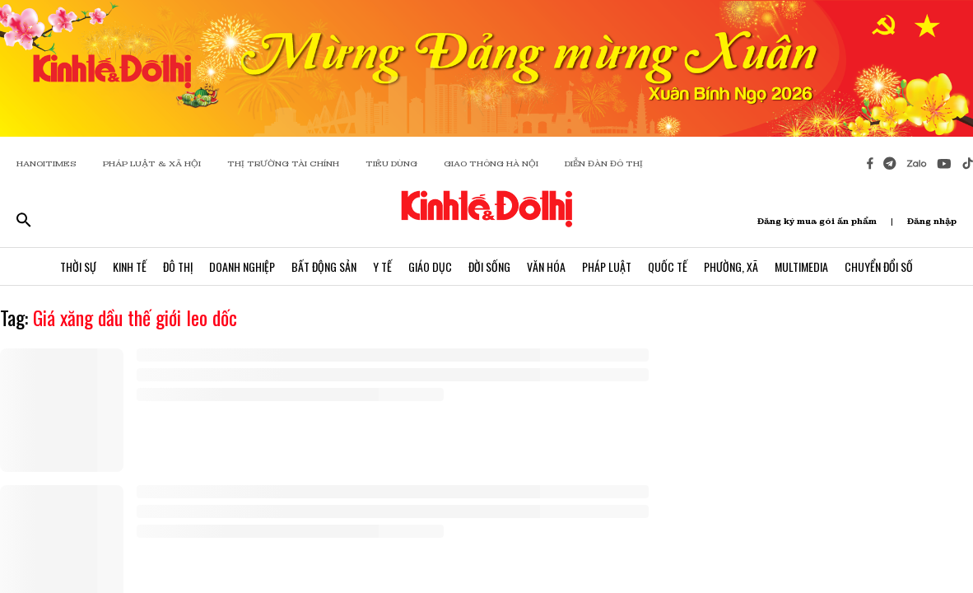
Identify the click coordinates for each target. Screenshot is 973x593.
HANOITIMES (46, 163)
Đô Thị (178, 266)
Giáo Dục (430, 266)
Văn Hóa (546, 266)
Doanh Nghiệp (242, 266)
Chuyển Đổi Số (879, 266)
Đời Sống (489, 266)
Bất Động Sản (323, 266)
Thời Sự (78, 266)
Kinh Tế (130, 266)
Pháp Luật (606, 266)
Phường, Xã (731, 266)
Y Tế (382, 266)
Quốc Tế (667, 266)
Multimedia (801, 266)
